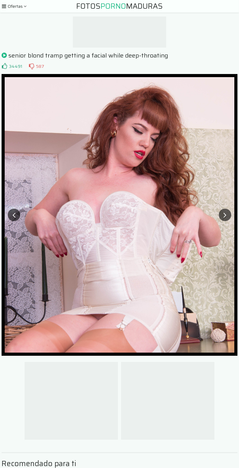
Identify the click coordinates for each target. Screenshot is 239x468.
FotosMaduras (119, 6)
